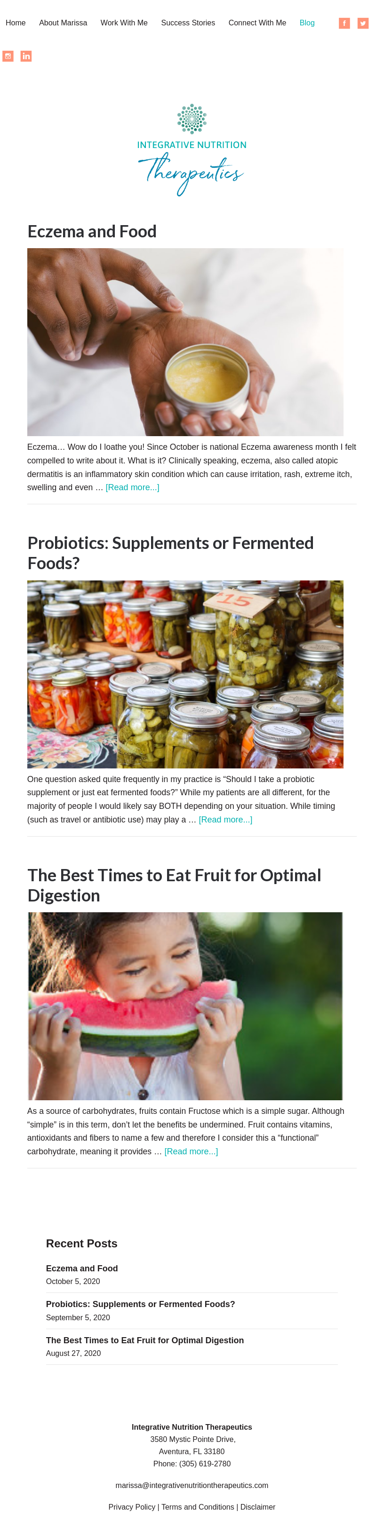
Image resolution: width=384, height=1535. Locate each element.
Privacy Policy (132, 1510)
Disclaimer (258, 1510)
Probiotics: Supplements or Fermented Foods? (170, 553)
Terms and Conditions (197, 1510)
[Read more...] (185, 488)
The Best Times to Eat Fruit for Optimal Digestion (174, 886)
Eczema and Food (92, 230)
